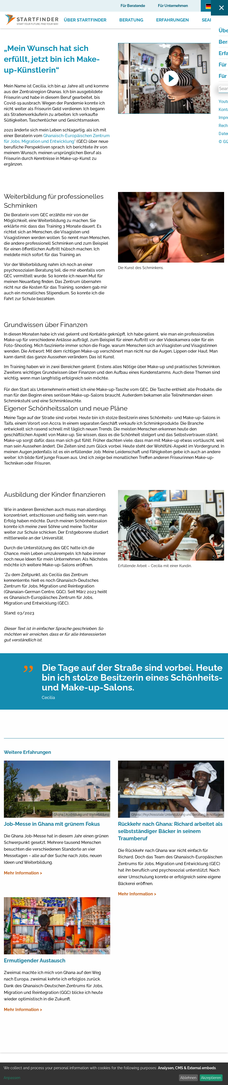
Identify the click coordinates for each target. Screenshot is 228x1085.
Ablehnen (188, 1078)
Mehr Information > (23, 873)
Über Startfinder (85, 20)
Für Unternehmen (173, 6)
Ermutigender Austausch (34, 960)
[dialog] (114, 1073)
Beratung (131, 20)
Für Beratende (133, 6)
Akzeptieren (211, 1078)
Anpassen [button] (12, 1078)
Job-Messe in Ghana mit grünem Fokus (52, 824)
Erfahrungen (172, 20)
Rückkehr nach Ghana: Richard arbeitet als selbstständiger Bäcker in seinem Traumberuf (170, 831)
